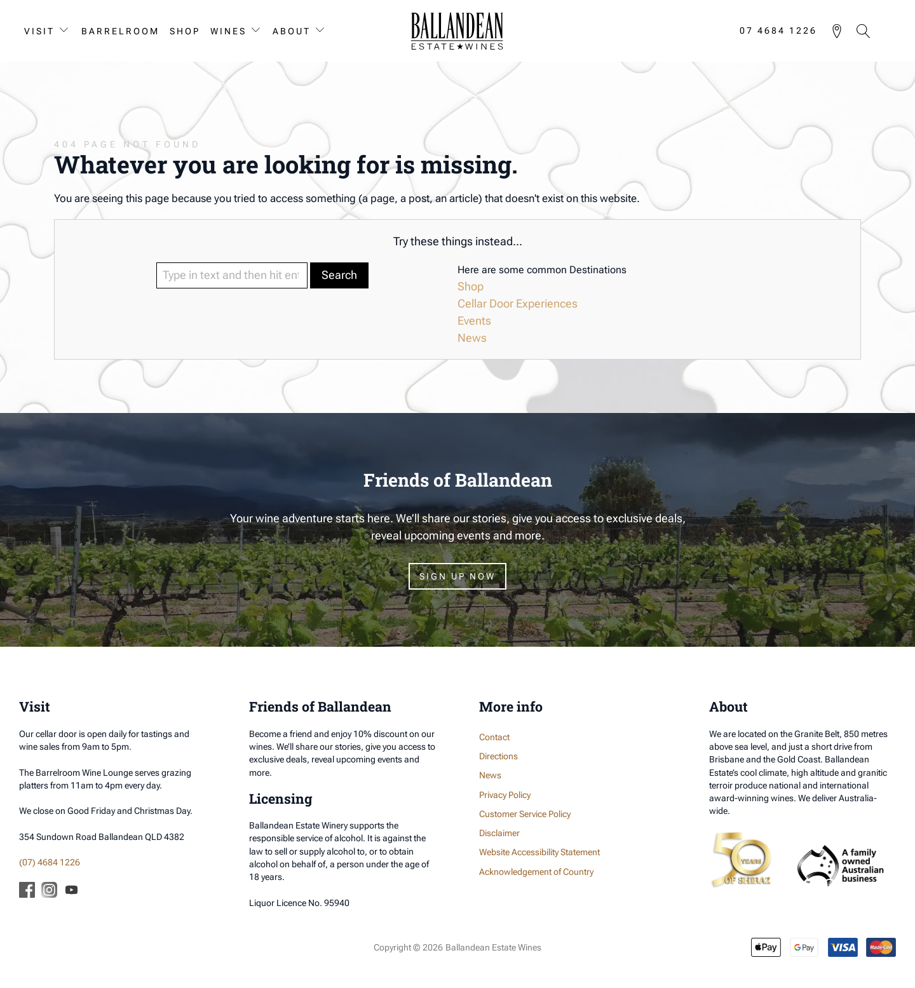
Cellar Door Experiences (518, 303)
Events (474, 320)
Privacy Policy (505, 795)
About (292, 31)
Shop (185, 31)
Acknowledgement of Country (536, 872)
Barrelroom (120, 31)
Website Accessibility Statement (539, 852)
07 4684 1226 (778, 31)
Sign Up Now (457, 576)
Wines (228, 31)
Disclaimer (499, 833)
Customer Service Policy (525, 814)
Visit (39, 31)
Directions (498, 756)
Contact (494, 737)
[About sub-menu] (323, 31)
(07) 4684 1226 (49, 862)
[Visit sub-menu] (67, 31)
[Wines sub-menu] (259, 31)
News (472, 337)
